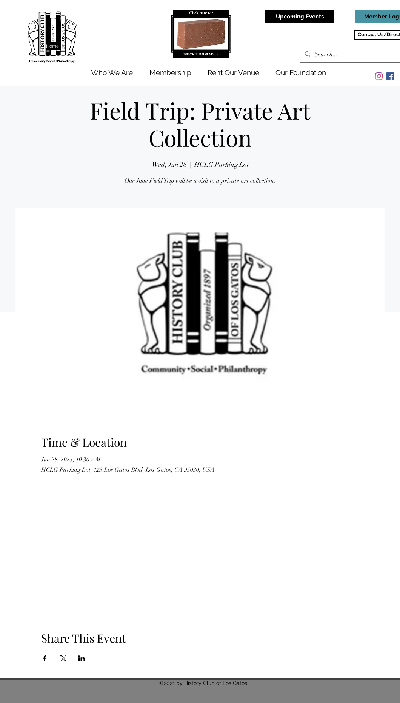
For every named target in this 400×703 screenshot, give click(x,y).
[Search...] (357, 54)
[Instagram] (379, 76)
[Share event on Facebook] (44, 658)
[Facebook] (390, 76)
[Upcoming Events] (299, 16)
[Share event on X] (63, 658)
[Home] (53, 46)
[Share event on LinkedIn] (81, 658)
